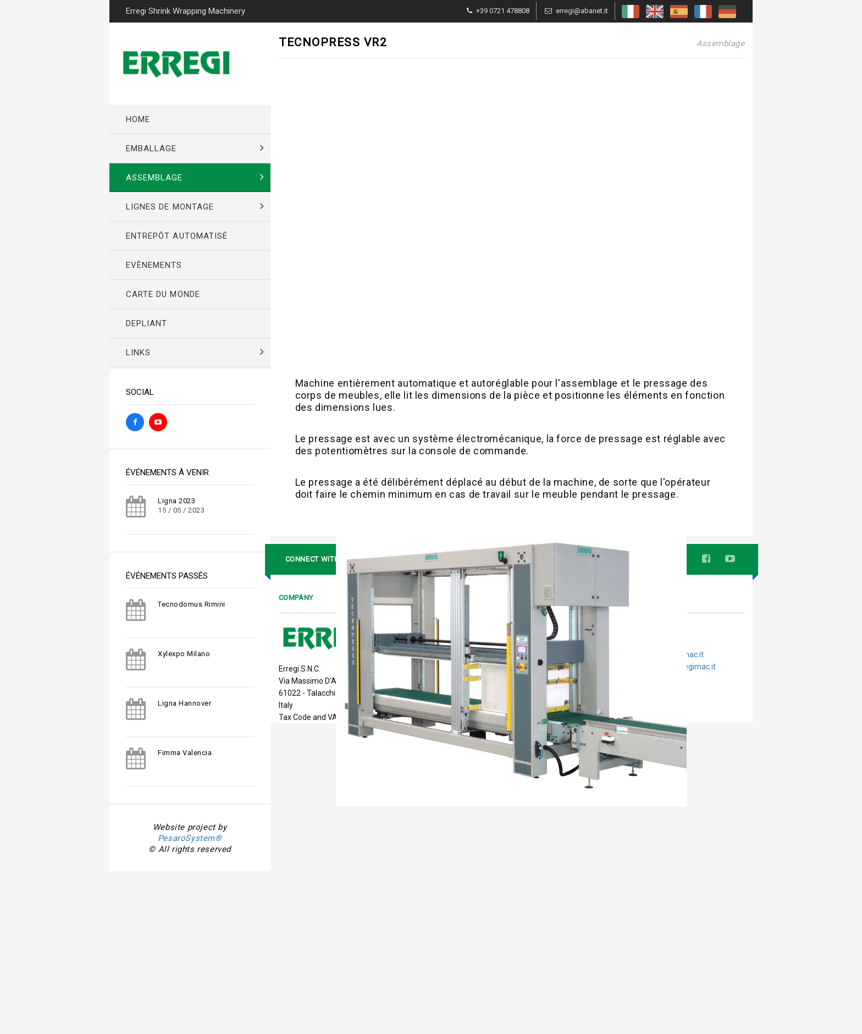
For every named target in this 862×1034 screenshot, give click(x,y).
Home (444, 918)
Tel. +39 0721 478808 (626, 919)
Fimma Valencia (185, 753)
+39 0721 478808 (502, 11)
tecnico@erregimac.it (666, 943)
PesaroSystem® (190, 838)
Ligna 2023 (176, 501)
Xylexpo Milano (184, 654)
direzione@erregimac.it (675, 955)
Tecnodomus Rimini (191, 604)
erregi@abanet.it (582, 11)
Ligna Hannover (184, 703)
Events (445, 941)
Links (443, 964)
